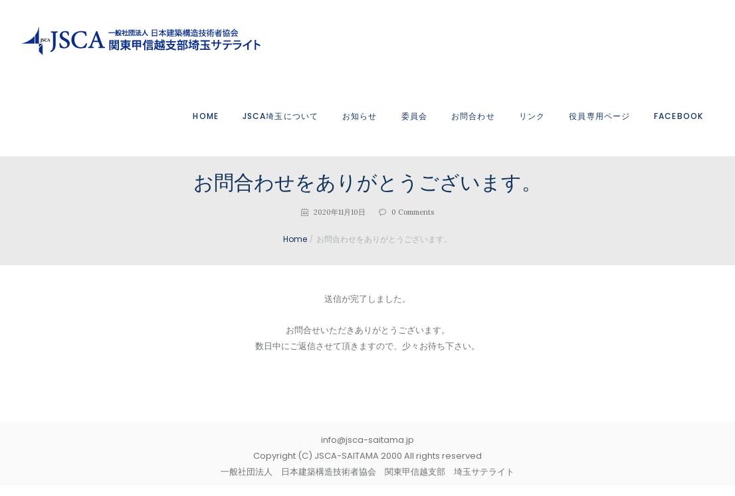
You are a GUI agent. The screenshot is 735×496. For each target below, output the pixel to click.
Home (295, 239)
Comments (412, 212)
